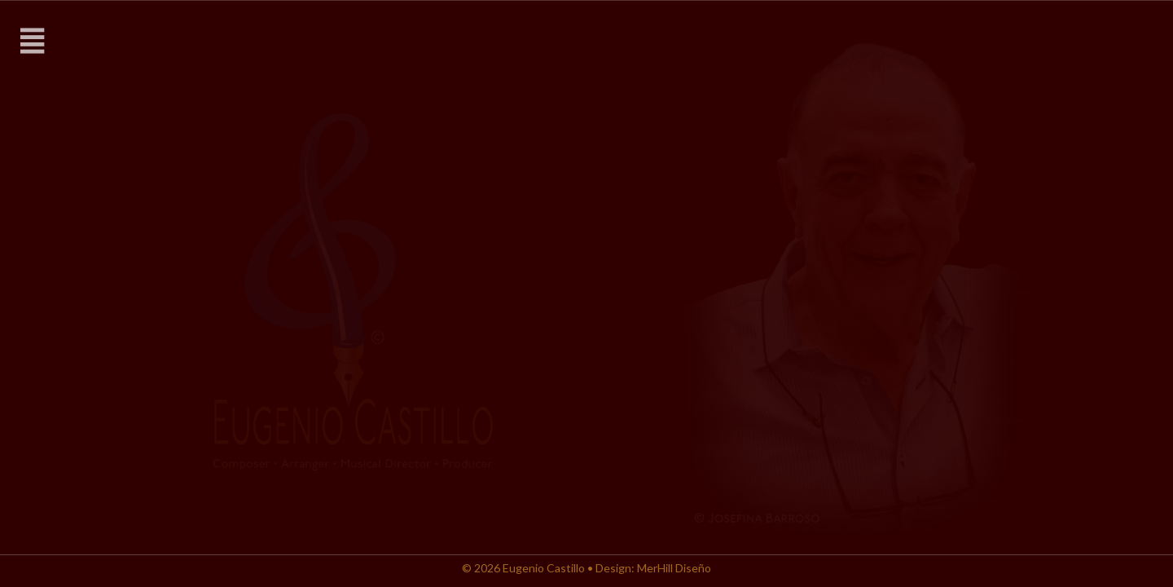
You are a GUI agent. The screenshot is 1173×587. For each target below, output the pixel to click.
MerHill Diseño (674, 568)
